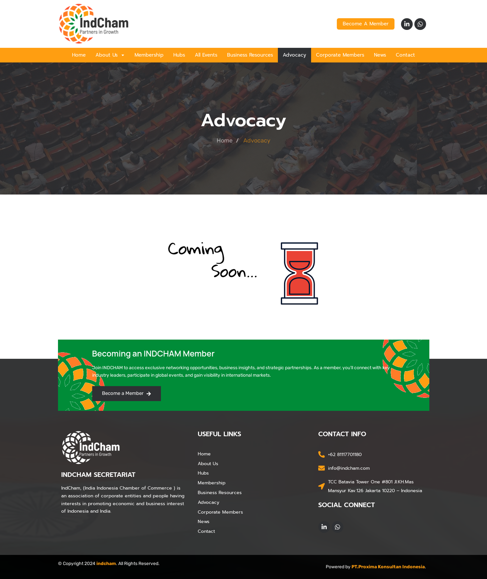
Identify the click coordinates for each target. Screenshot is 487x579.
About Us (110, 55)
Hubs (179, 55)
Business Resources (250, 55)
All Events (206, 55)
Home (79, 55)
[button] (110, 55)
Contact (405, 55)
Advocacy (294, 55)
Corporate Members (340, 55)
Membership (149, 55)
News (380, 55)
